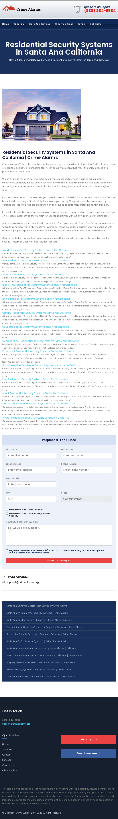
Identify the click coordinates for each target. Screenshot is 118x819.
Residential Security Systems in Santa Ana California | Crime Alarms (41, 634)
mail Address (13, 463)
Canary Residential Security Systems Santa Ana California (36, 313)
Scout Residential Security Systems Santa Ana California (35, 393)
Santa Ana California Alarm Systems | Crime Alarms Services (37, 641)
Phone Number (69, 463)
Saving (81, 24)
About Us (19, 24)
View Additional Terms (37, 552)
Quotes (6, 754)
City (8, 492)
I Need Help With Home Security (26, 510)
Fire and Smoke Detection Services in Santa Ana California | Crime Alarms (44, 626)
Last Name (67, 449)
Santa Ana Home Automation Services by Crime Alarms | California (41, 648)
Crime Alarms (23, 812)
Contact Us (8, 765)
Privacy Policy (9, 770)
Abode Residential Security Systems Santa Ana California (36, 250)
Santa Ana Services (39, 24)
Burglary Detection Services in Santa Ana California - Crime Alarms (40, 662)
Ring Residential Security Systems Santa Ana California (35, 379)
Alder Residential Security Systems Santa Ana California (35, 274)
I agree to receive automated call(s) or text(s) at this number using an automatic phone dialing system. (56, 551)
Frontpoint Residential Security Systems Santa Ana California (38, 351)
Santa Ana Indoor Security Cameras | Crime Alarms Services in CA (40, 676)
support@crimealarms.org (22, 582)
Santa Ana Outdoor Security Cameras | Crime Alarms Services (39, 619)
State (64, 492)
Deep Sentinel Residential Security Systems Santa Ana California (40, 341)
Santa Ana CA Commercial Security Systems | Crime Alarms (37, 612)
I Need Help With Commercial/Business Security (29, 514)
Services (6, 759)
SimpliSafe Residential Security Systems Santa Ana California (38, 403)
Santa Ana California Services (34, 60)
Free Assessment (88, 753)
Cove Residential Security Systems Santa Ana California (35, 327)
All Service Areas (64, 24)
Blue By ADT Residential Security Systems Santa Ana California (39, 285)
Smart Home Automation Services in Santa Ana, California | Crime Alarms (44, 655)
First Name (12, 449)
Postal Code (12, 478)
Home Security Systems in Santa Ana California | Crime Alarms (39, 669)
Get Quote (96, 24)
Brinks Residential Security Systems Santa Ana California (36, 299)
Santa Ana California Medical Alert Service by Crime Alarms (36, 605)
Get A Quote (88, 739)
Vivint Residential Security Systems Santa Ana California (35, 417)
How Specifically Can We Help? (22, 521)
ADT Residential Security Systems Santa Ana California (35, 260)
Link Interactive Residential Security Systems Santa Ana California (41, 365)
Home (5, 24)
